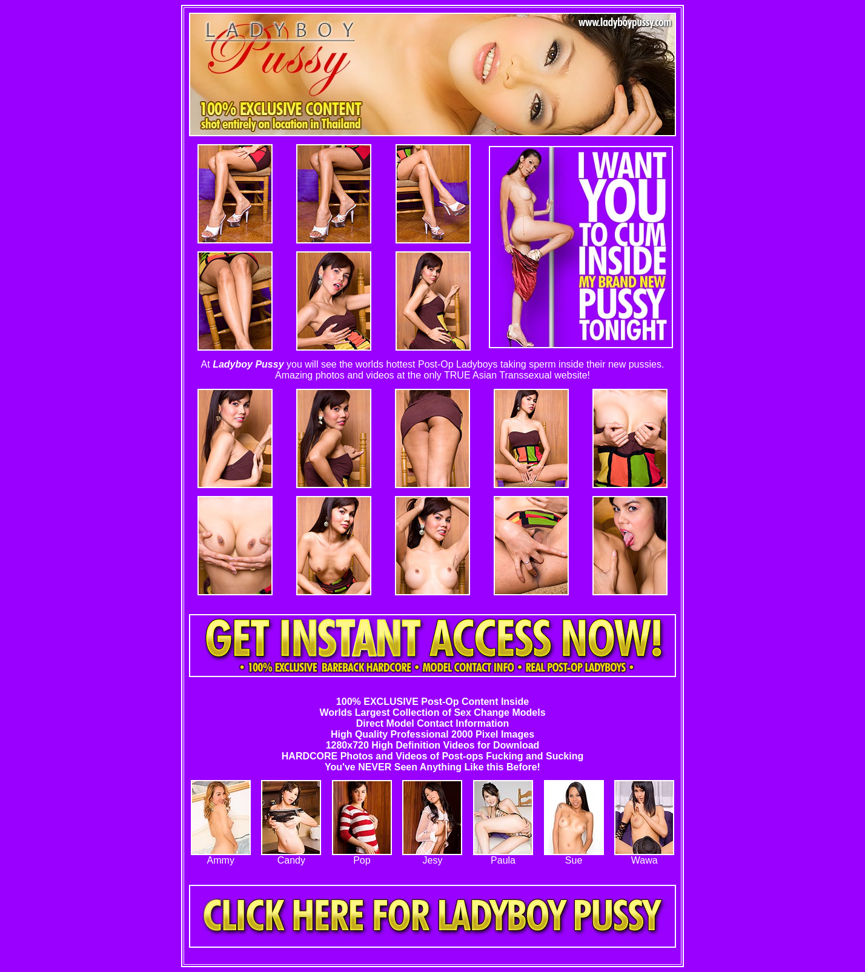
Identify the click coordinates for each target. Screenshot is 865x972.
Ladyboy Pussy (248, 364)
